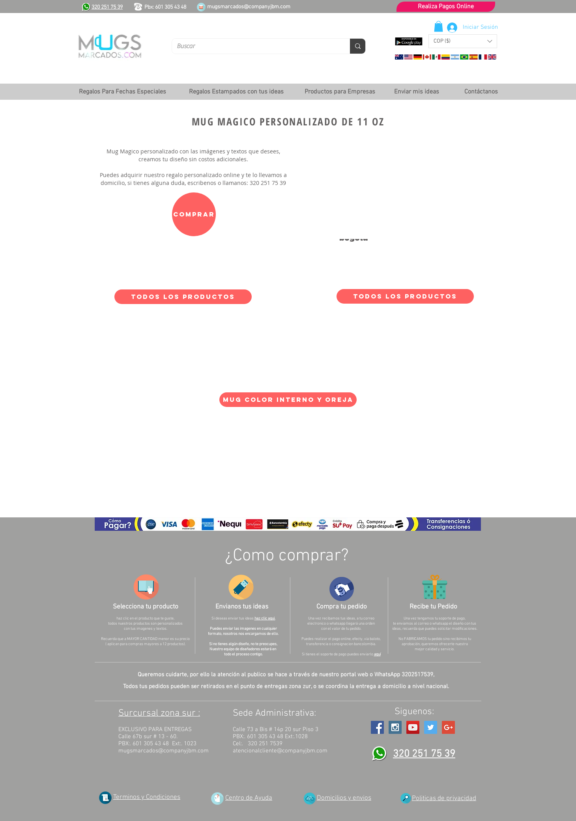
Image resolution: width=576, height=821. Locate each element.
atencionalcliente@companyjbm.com (280, 750)
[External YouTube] (398, 196)
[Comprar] (194, 214)
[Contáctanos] (481, 92)
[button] (462, 41)
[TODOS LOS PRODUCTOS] (183, 296)
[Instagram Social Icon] (395, 727)
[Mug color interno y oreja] (288, 399)
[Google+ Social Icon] (448, 727)
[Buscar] (255, 46)
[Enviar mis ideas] (416, 92)
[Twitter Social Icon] (430, 727)
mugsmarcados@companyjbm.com (248, 7)
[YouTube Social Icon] (412, 727)
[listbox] (462, 41)
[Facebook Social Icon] (377, 727)
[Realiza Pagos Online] (445, 7)
